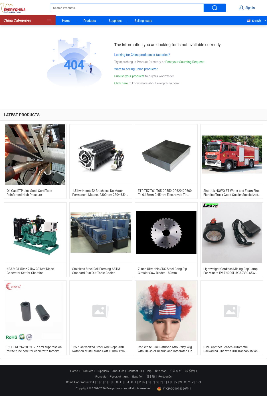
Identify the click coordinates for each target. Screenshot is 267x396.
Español (137, 376)
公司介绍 (176, 371)
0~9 (198, 382)
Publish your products (129, 76)
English (254, 20)
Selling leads (143, 20)
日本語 (150, 376)
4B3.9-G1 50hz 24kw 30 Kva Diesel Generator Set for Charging (31, 270)
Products (89, 20)
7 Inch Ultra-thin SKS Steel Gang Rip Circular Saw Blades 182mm (162, 270)
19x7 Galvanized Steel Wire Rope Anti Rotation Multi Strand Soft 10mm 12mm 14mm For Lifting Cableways (99, 348)
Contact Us (135, 371)
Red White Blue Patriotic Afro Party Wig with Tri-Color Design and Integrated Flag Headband (166, 348)
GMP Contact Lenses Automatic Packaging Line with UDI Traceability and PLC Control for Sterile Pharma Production (231, 348)
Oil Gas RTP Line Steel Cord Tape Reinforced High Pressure (29, 192)
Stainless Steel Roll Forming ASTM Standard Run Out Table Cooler (96, 270)
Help (149, 371)
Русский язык (119, 376)
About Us (118, 371)
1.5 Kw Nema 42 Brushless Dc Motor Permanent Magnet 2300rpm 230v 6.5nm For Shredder (100, 192)
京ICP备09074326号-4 (174, 389)
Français (100, 376)
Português (165, 376)
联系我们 (191, 371)
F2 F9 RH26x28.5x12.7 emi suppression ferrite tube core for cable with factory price (34, 348)
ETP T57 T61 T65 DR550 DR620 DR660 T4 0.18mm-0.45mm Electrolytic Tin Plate (165, 192)
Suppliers (115, 20)
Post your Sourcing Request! (184, 62)
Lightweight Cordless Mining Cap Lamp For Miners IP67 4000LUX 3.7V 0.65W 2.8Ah (230, 270)
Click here (121, 83)
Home (66, 20)
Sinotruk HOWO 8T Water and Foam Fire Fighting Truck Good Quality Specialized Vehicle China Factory (231, 192)
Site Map (160, 371)
